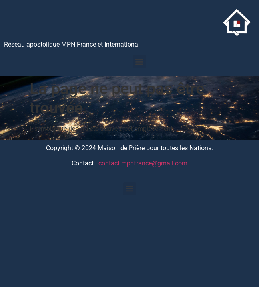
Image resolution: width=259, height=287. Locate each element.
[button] (139, 61)
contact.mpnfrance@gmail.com (142, 163)
